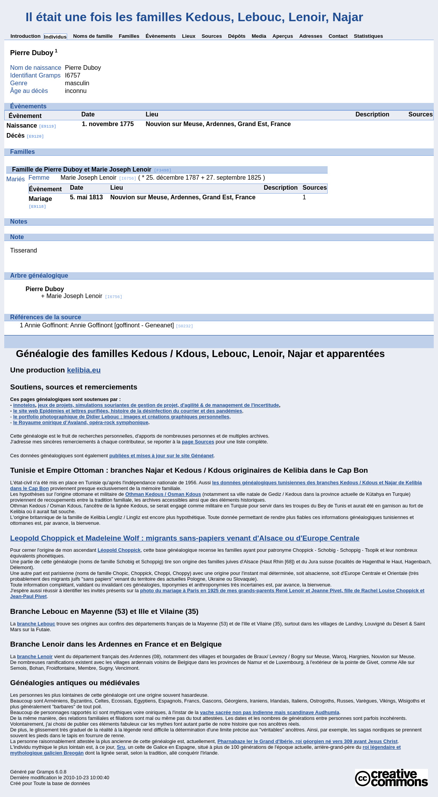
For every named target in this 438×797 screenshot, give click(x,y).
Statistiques (368, 36)
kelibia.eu (83, 370)
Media (259, 36)
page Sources (198, 442)
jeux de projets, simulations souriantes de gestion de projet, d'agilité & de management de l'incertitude (158, 405)
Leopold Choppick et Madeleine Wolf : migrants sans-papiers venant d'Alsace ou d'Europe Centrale (184, 538)
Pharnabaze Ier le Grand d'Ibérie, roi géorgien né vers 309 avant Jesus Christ (307, 741)
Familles (129, 36)
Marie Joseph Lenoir (99, 177)
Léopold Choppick (119, 550)
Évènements (160, 36)
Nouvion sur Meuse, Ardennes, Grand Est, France (218, 124)
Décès (25, 135)
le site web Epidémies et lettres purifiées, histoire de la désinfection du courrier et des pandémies (127, 411)
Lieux (189, 36)
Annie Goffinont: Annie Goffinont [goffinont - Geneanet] (109, 325)
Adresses (310, 36)
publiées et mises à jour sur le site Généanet (161, 455)
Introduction (25, 36)
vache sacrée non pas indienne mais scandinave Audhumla (269, 712)
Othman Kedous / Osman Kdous (163, 494)
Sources (211, 36)
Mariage (40, 202)
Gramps (45, 772)
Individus (55, 37)
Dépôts (236, 36)
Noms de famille (93, 36)
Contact (338, 36)
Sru (121, 747)
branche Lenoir (34, 656)
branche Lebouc (36, 624)
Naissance (31, 125)
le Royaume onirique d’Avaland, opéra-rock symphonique (80, 422)
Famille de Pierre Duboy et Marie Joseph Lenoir (91, 169)
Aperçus (282, 36)
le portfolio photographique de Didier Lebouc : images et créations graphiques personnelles (121, 417)
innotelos (24, 405)
